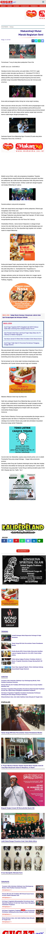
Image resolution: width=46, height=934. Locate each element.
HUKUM (10, 6)
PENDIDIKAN (34, 6)
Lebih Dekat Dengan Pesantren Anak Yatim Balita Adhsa (18, 830)
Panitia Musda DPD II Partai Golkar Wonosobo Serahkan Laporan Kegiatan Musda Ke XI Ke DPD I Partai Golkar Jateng (27, 653)
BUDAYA (3, 6)
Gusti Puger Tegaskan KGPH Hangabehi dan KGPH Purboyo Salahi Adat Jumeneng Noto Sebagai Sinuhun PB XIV (21, 327)
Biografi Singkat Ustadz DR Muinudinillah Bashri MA (17, 799)
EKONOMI (16, 6)
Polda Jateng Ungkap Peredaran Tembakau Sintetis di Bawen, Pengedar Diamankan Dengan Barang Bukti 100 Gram (27, 661)
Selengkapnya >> (6, 879)
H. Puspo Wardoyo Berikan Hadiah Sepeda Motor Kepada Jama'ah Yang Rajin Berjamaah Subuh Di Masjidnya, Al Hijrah (22, 766)
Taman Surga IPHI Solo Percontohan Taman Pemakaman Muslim (21, 732)
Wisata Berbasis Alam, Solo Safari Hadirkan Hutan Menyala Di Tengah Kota (21, 697)
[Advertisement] (23, 922)
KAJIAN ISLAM (25, 6)
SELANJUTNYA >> (23, 551)
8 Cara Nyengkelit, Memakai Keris (11, 862)
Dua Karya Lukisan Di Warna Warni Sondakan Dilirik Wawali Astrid (23, 339)
